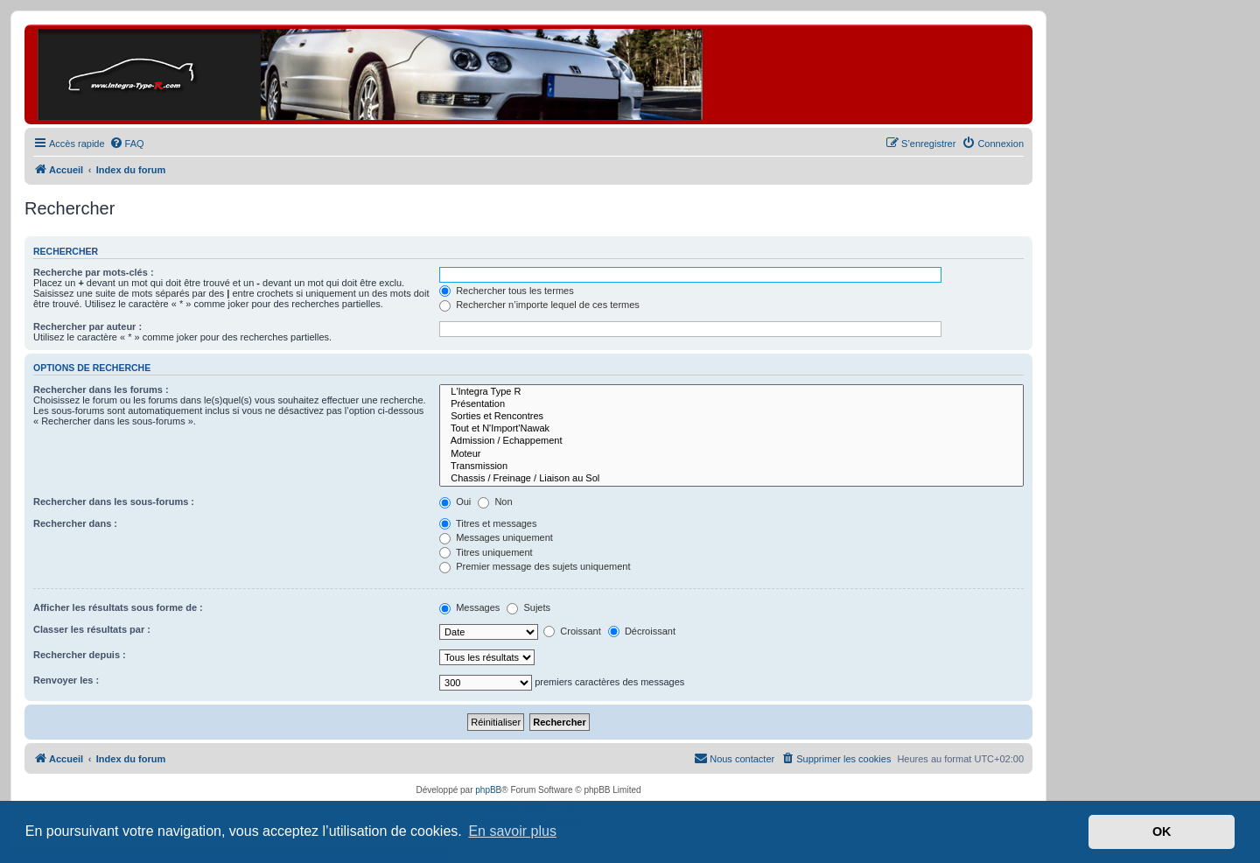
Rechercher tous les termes (506, 290)
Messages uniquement (496, 537)
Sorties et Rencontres (731, 416)
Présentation (731, 404)
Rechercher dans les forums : (101, 389)
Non (495, 501)
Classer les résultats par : (91, 629)
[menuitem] (126, 143)
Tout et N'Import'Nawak (731, 429)
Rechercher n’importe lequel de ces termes (539, 304)
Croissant (572, 631)
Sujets (528, 607)
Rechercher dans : (75, 523)
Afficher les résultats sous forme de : (118, 607)
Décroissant (642, 631)
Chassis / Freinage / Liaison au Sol (731, 479)
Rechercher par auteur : (87, 326)
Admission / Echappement (731, 441)
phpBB (488, 790)
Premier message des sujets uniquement (534, 566)
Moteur (731, 454)
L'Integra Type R (731, 392)
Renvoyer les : (66, 680)
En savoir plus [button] (512, 831)
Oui (455, 501)
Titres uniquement (486, 552)
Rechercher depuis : (79, 654)
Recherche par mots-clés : (93, 272)
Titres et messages (487, 523)
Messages (469, 607)
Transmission (731, 466)
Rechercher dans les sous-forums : (113, 501)
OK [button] (1162, 831)
